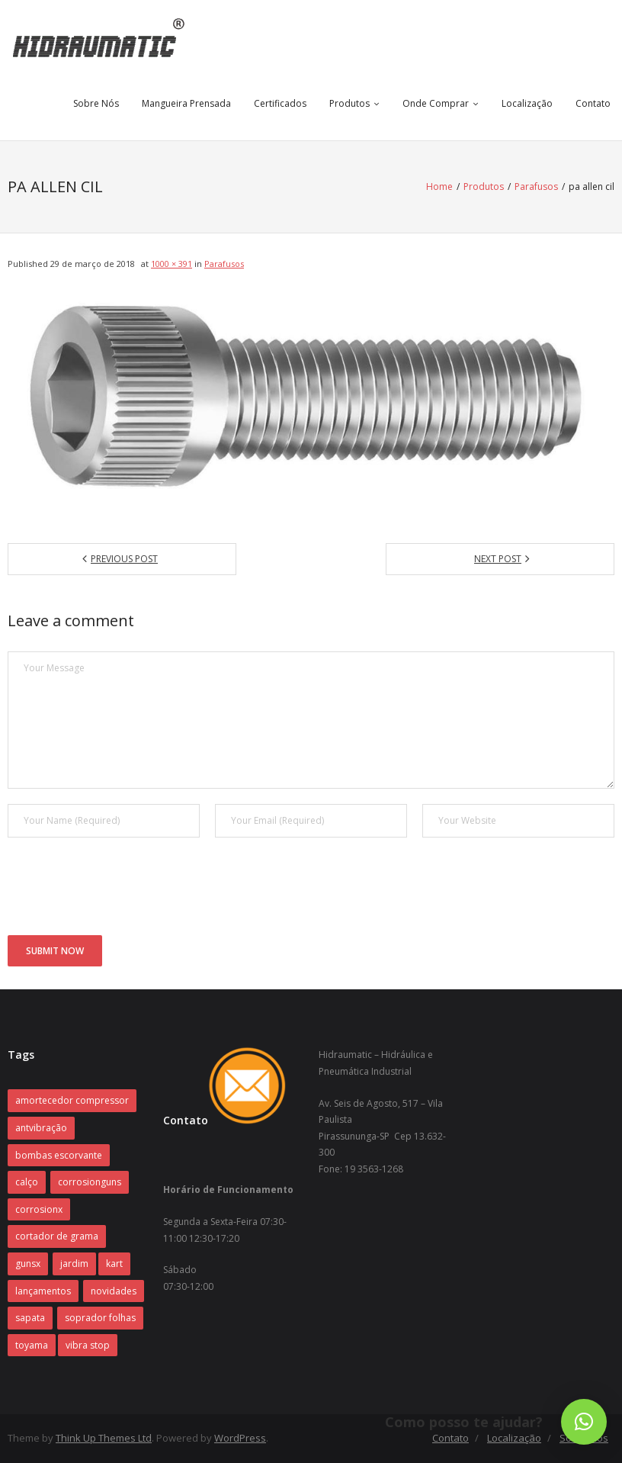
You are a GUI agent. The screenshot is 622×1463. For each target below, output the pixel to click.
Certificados (280, 103)
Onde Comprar (435, 103)
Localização (527, 103)
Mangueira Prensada (186, 103)
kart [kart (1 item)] (114, 1263)
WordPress (240, 1438)
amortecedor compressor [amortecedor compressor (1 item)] (72, 1100)
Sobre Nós (96, 103)
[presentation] (123, 890)
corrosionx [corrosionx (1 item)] (39, 1209)
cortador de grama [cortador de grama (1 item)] (56, 1236)
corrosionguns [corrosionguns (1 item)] (89, 1181)
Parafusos (536, 186)
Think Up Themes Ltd (104, 1438)
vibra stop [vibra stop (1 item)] (88, 1345)
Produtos (349, 103)
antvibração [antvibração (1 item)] (41, 1127)
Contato (593, 103)
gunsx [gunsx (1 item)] (27, 1263)
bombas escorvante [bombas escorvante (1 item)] (58, 1155)
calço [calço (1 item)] (26, 1181)
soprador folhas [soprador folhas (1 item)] (100, 1317)
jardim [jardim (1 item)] (74, 1263)
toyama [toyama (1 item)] (31, 1345)
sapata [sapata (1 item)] (30, 1317)
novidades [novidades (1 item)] (113, 1291)
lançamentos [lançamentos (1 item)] (43, 1291)
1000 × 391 (171, 263)
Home (439, 186)
